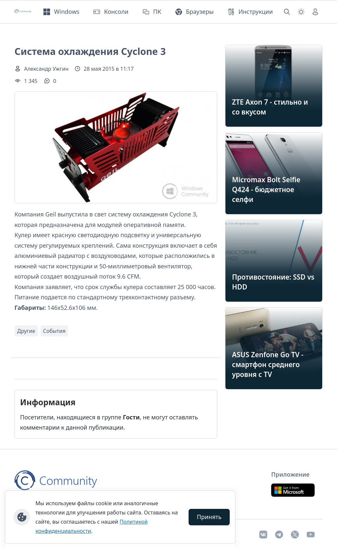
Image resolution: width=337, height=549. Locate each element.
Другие (26, 331)
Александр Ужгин (46, 68)
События (54, 331)
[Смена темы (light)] (301, 12)
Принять (209, 517)
